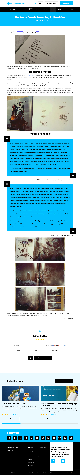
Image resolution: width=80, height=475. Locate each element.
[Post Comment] (43, 358)
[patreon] (9, 438)
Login (64, 345)
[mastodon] (65, 438)
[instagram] (43, 438)
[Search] (72, 9)
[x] (20, 438)
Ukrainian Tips (41, 454)
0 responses (13, 414)
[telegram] (26, 438)
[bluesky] (71, 438)
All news (64, 381)
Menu (30, 448)
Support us (66, 3)
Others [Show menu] (53, 9)
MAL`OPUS (20, 31)
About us (31, 9)
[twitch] (48, 438)
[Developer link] (69, 473)
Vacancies (38, 9)
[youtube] (54, 438)
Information (43, 448)
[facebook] (15, 438)
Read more (11, 418)
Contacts (45, 9)
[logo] (16, 3)
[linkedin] (31, 438)
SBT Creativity (41, 451)
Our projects (12, 9)
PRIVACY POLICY (11, 450)
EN (40, 3)
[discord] (37, 438)
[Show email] (35, 3)
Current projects (51, 3)
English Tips (41, 456)
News (19, 9)
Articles (25, 9)
